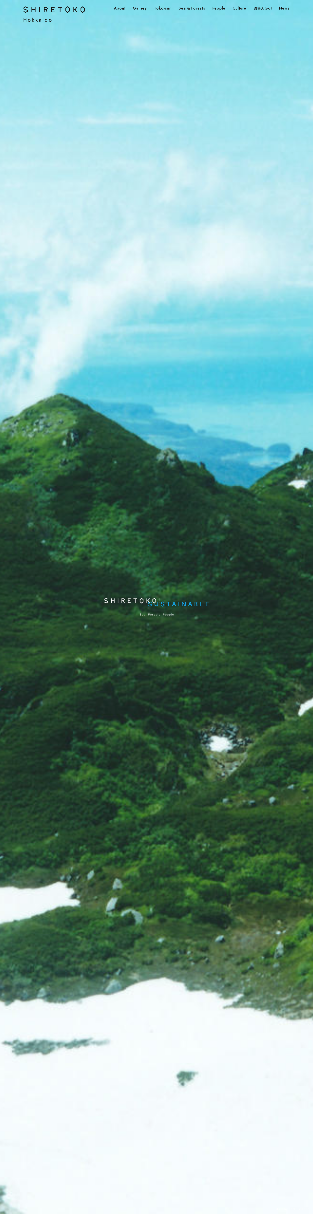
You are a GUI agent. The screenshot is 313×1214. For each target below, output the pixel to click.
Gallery (140, 8)
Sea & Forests (192, 8)
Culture (239, 8)
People (218, 8)
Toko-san (162, 8)
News (284, 8)
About (120, 8)
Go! (262, 8)
